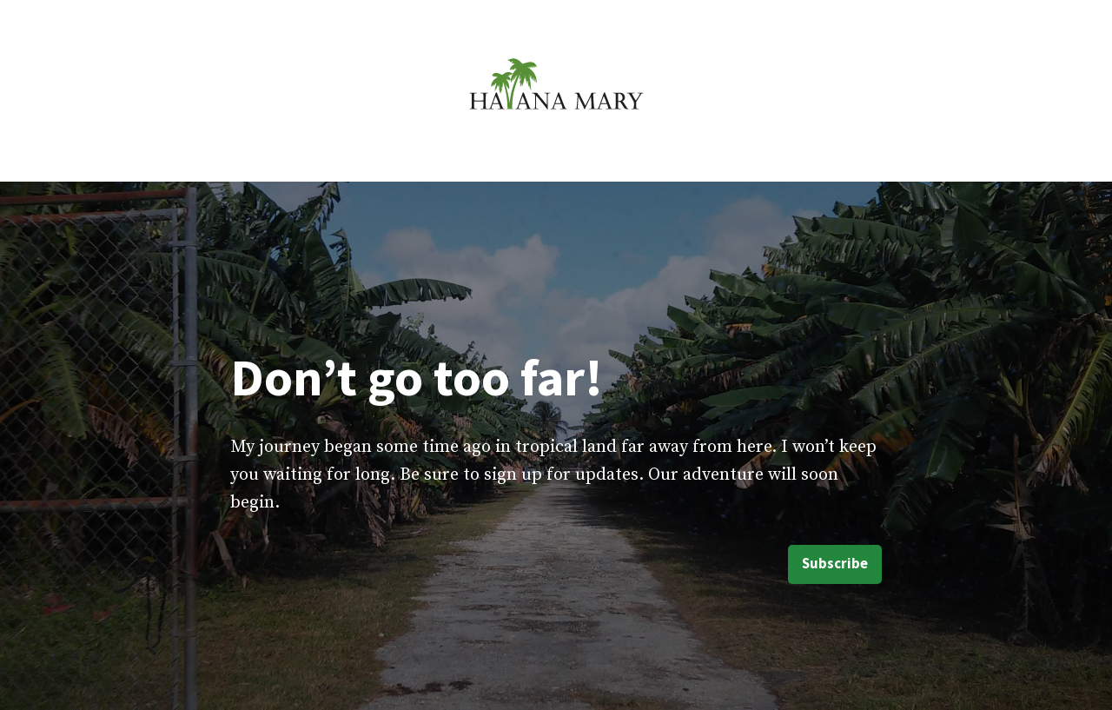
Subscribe (835, 563)
